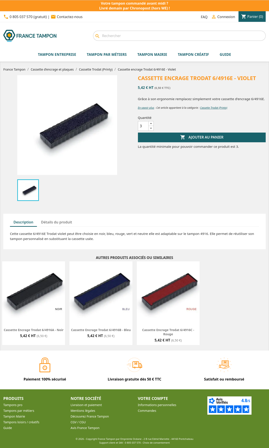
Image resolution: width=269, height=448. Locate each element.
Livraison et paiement (86, 405)
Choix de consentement (156, 442)
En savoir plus (146, 108)
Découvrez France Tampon (90, 416)
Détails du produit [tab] (56, 222)
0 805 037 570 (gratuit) (28, 16)
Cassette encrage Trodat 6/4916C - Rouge (168, 332)
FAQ (204, 17)
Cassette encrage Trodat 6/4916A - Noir (33, 330)
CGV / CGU (78, 422)
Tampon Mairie (14, 416)
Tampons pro (12, 405)
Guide (7, 428)
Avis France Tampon (85, 428)
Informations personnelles (157, 405)
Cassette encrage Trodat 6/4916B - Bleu (101, 330)
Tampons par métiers (18, 411)
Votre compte (153, 398)
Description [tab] (23, 222)
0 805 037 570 (133, 442)
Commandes (147, 411)
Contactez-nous (70, 16)
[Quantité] (143, 126)
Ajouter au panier (201, 137)
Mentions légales (83, 411)
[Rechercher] (179, 36)
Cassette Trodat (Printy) (213, 108)
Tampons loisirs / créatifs (21, 422)
